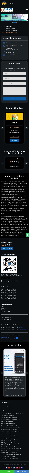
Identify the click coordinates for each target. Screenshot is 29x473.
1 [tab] (12, 22)
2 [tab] (15, 22)
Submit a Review (7, 248)
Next (26, 127)
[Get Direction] (17, 338)
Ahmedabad (22, 329)
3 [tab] (16, 22)
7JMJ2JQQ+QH (5, 337)
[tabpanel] (14, 17)
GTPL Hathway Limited (14, 159)
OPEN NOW (9, 57)
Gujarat (21, 327)
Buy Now (14, 140)
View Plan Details (14, 137)
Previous (2, 127)
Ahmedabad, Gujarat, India (8, 339)
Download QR (5, 278)
